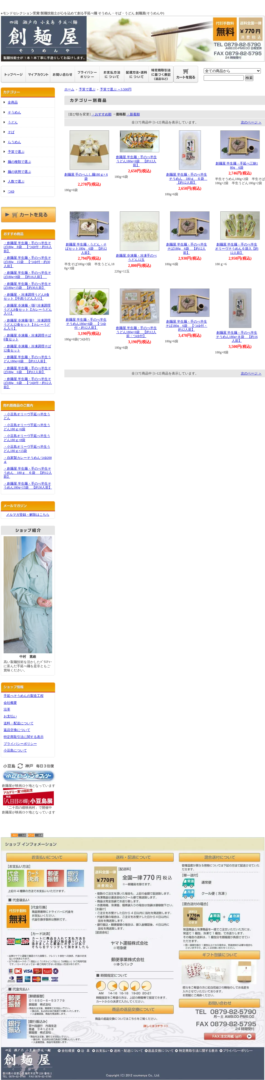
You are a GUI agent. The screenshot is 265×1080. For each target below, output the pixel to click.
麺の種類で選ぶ (19, 162)
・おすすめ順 (102, 114)
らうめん (14, 142)
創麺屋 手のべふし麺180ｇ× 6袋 (86, 177)
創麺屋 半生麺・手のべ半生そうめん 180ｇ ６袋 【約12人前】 (187, 178)
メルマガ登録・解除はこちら (27, 515)
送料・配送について (19, 723)
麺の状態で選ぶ (19, 172)
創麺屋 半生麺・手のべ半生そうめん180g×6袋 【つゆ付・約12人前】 (86, 324)
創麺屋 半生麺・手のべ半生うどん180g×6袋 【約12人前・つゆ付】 (136, 332)
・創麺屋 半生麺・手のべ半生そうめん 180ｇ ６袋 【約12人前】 (28, 473)
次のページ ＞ (251, 122)
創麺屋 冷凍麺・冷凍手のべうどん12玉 (136, 258)
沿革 (7, 709)
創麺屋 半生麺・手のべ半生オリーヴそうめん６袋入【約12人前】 (236, 248)
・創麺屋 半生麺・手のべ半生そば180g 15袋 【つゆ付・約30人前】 (27, 262)
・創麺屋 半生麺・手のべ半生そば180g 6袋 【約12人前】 (27, 370)
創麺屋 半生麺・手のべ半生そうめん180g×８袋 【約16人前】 (237, 337)
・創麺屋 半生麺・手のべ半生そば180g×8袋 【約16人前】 (27, 275)
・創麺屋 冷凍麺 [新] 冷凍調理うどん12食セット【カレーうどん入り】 (27, 324)
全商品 (13, 102)
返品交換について (17, 730)
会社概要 (10, 703)
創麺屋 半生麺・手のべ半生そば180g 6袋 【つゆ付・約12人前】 (186, 326)
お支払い (10, 716)
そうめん (14, 112)
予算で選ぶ (16, 152)
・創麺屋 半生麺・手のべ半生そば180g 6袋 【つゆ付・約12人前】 (28, 383)
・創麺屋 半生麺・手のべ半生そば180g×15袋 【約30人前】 (27, 286)
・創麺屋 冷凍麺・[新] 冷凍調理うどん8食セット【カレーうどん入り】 (28, 309)
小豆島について (15, 750)
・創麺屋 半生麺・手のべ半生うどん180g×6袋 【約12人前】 (27, 359)
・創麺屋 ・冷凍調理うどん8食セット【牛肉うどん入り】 (26, 297)
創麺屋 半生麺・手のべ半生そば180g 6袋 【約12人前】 (186, 248)
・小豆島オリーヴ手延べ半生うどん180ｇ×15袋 (27, 449)
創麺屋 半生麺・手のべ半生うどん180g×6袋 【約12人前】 (136, 161)
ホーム (69, 89)
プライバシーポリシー (20, 744)
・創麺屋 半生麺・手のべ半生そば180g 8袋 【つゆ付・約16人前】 (28, 247)
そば (11, 132)
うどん (13, 122)
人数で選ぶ (16, 181)
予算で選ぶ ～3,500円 (116, 89)
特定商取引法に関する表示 (24, 737)
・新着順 (133, 114)
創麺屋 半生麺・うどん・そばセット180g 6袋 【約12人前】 (86, 248)
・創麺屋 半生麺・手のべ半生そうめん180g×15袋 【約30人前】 (28, 486)
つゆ (11, 191)
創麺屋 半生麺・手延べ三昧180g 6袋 (237, 165)
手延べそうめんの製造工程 (24, 696)
